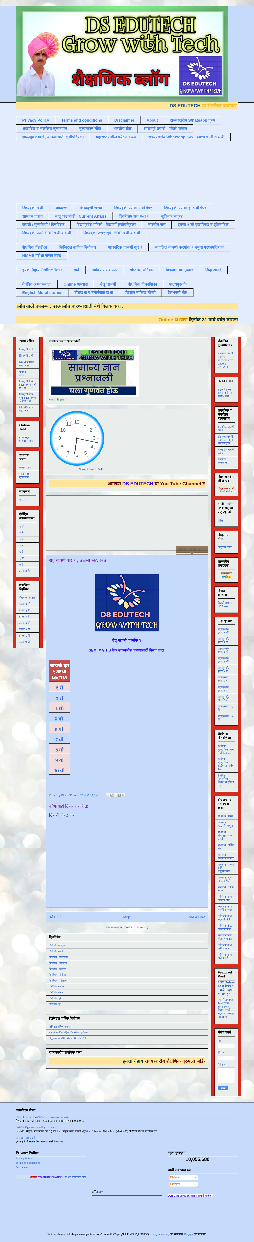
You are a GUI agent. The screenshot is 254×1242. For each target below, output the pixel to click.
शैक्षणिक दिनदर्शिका (142, 284)
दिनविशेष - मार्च (56, 951)
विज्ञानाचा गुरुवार (179, 270)
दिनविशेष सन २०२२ (134, 216)
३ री (59, 698)
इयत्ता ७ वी (24, 642)
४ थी (59, 708)
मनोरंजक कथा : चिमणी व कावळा (225, 908)
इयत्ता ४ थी (24, 622)
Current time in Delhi (91, 469)
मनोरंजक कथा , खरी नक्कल (225, 946)
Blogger (188, 1234)
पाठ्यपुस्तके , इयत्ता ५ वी (224, 669)
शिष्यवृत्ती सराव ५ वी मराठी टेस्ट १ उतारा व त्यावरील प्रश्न (42, 1117)
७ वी (60, 739)
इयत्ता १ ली (24, 604)
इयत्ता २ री (24, 610)
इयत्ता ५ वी (24, 629)
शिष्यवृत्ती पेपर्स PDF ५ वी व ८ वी (46, 233)
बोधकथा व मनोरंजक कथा (93, 292)
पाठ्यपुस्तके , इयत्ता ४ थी (224, 659)
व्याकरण (61, 208)
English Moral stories (42, 292)
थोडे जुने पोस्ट (197, 917)
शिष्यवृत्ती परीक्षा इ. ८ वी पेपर (185, 208)
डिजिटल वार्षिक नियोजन (77, 247)
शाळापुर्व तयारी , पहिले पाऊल (165, 128)
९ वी (59, 760)
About (152, 120)
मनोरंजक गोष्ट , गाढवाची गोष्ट (225, 927)
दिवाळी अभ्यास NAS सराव (225, 604)
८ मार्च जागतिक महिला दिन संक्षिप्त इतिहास (68, 1032)
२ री (59, 688)
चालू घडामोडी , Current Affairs (81, 216)
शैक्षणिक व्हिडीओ (34, 247)
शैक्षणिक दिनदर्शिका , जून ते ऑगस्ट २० (226, 749)
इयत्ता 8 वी (24, 570)
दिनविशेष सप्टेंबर (56, 986)
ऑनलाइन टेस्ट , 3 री (26, 1137)
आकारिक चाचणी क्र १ (125, 247)
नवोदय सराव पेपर (104, 270)
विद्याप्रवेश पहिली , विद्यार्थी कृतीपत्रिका (106, 224)
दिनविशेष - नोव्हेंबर (57, 974)
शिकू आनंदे (213, 270)
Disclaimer (124, 120)
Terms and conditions (81, 120)
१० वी (59, 770)
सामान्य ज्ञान (32, 216)
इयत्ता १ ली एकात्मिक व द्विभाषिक (203, 224)
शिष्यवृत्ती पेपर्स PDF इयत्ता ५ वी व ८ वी (27, 385)
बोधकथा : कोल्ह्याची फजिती (226, 856)
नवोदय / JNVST (23, 373)
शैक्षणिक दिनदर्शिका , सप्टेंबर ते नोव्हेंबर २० (226, 764)
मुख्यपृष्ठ (126, 917)
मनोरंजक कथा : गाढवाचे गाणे (225, 898)
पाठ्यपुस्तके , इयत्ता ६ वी (224, 679)
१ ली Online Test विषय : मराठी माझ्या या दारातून (226, 987)
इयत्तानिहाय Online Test (42, 270)
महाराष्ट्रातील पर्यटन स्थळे (116, 137)
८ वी (59, 750)
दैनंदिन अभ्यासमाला (36, 284)
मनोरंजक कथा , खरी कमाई (225, 956)
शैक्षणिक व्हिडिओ (27, 597)
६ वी (58, 729)
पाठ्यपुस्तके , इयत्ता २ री (224, 640)
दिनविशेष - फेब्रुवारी (58, 957)
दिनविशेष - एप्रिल (57, 945)
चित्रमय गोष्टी (225, 547)
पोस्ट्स (175, 1177)
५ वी (59, 719)
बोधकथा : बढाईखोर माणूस (225, 824)
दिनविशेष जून (55, 1004)
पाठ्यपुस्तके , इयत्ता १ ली (224, 630)
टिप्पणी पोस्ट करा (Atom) (136, 927)
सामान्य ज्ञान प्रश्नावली (25, 475)
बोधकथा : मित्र (225, 816)
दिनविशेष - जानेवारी (58, 963)
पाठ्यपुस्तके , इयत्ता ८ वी (224, 698)
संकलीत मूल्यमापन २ (223, 461)
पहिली (220, 520)
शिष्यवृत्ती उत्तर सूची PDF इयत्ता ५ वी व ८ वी (27, 398)
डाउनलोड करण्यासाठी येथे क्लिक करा (79, 306)
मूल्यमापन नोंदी (90, 128)
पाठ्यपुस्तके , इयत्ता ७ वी (224, 688)
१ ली (21, 526)
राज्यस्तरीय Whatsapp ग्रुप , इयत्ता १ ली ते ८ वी (186, 137)
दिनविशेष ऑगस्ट (56, 992)
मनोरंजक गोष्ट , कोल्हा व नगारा (225, 937)
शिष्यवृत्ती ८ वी (26, 355)
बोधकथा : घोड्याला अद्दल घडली (225, 836)
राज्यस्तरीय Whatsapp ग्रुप (192, 120)
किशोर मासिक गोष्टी (140, 292)
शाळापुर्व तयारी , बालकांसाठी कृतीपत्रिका (53, 137)
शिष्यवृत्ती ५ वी (32, 208)
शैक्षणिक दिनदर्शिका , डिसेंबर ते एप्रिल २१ (226, 780)
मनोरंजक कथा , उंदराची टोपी (225, 917)
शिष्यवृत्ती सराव (91, 208)
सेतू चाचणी (108, 284)
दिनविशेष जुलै (55, 998)
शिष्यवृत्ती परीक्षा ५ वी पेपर (133, 208)
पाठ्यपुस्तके (178, 284)
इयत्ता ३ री (24, 616)
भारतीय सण (156, 224)
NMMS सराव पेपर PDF (26, 409)
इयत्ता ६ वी (24, 635)
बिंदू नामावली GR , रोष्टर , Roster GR (67, 1038)
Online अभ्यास (76, 284)
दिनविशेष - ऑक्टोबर (58, 980)
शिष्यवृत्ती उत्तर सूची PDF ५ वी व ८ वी (111, 233)
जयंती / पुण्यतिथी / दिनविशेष (43, 224)
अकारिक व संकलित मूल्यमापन (44, 128)
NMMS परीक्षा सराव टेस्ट (41, 255)
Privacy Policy (35, 120)
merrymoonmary (160, 1234)
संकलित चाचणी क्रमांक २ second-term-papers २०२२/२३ (226, 360)
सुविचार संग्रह (172, 216)
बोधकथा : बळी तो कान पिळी (225, 879)
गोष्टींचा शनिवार (142, 270)
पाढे (76, 270)
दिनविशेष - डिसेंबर (57, 969)
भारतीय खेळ (122, 128)
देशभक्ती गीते (177, 292)
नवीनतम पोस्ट (56, 917)
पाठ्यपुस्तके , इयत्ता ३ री (224, 650)
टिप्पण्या (175, 1184)
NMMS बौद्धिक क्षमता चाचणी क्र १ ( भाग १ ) (37, 1127)
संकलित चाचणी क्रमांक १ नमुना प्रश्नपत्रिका (189, 247)
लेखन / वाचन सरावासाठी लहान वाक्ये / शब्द (226, 393)
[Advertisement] (112, 172)
